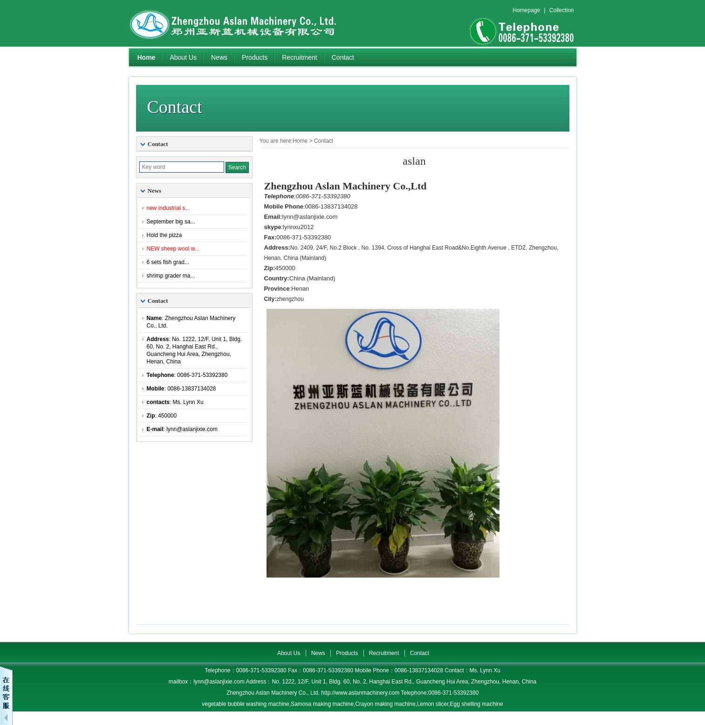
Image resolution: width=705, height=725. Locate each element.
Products (254, 57)
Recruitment (299, 57)
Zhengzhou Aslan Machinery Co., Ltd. (245, 23)
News (219, 57)
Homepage (526, 10)
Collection (561, 10)
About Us (183, 57)
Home (146, 57)
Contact (343, 57)
